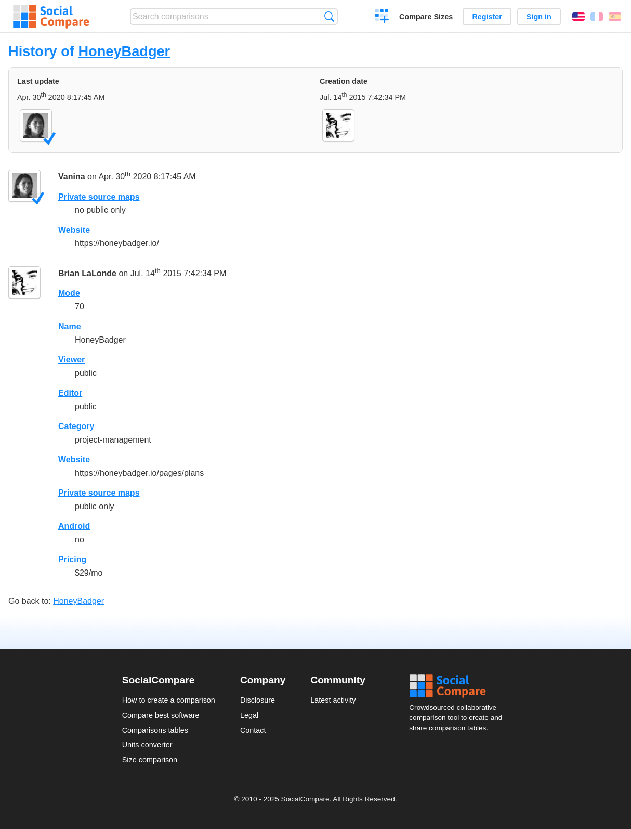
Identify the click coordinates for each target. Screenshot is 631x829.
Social (459, 685)
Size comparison (149, 760)
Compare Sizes (426, 16)
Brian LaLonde (87, 273)
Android (74, 526)
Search (329, 16)
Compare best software (161, 715)
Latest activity (333, 700)
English (578, 16)
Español (615, 16)
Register (487, 16)
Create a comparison (382, 17)
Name (69, 326)
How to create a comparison (168, 700)
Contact (253, 730)
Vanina (71, 176)
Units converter (147, 745)
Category (76, 426)
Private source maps (99, 196)
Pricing (72, 559)
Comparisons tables (155, 730)
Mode (69, 293)
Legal (249, 715)
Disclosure (257, 700)
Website (74, 230)
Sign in (539, 16)
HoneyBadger (124, 51)
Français (596, 16)
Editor (70, 392)
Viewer (71, 359)
